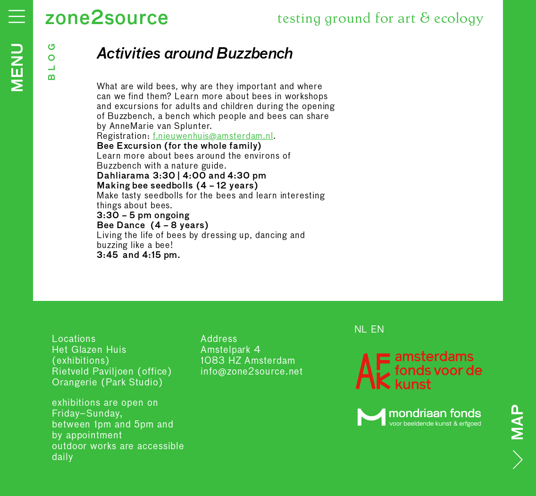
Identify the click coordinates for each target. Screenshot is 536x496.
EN (378, 329)
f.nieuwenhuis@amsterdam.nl (213, 136)
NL (361, 329)
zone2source (107, 18)
